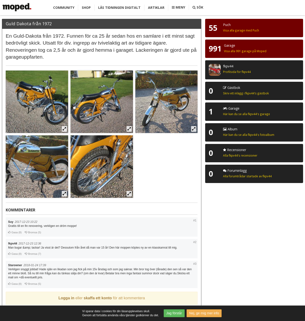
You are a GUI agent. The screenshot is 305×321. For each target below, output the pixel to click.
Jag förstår (174, 313)
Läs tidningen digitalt (119, 7)
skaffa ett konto (98, 298)
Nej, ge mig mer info (204, 313)
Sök (198, 7)
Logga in (66, 298)
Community (63, 7)
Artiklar (156, 7)
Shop (86, 7)
